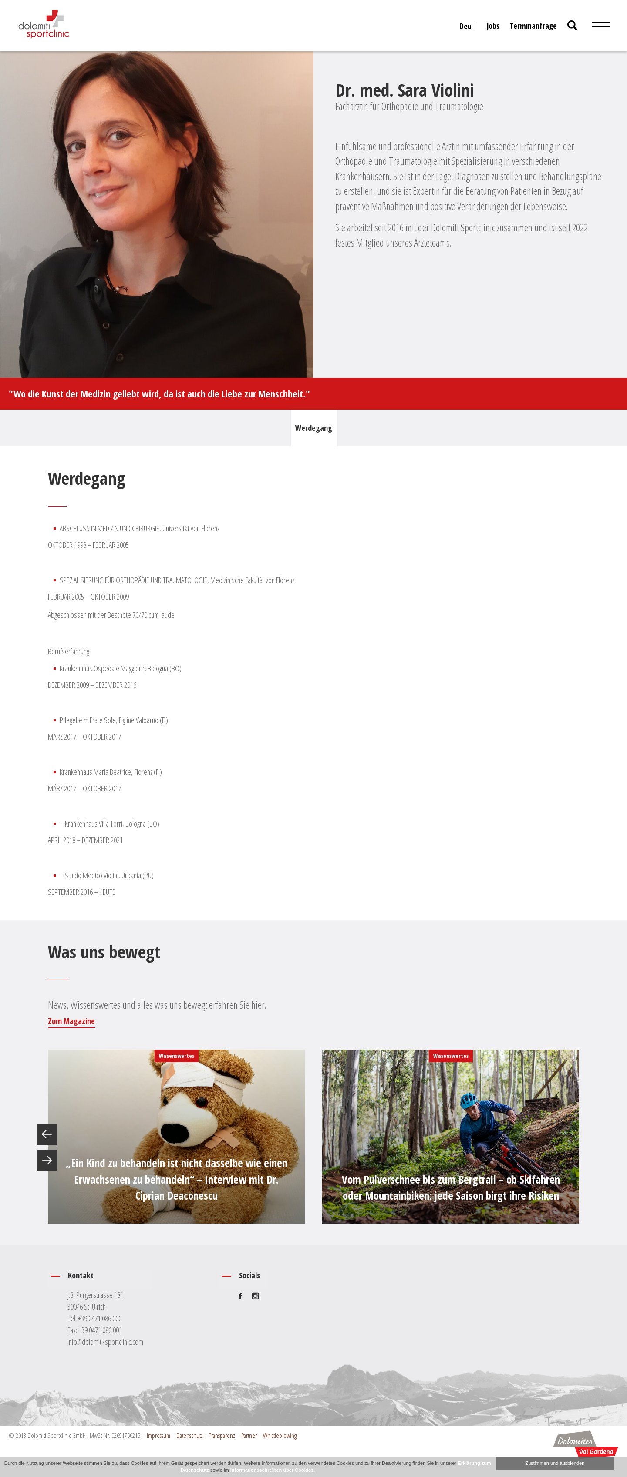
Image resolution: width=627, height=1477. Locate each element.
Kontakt (81, 1275)
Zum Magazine (71, 1021)
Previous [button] (47, 1134)
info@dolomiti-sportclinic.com (105, 1342)
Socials (249, 1275)
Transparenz (222, 1435)
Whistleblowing (280, 1435)
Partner (249, 1435)
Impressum (158, 1435)
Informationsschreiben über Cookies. (272, 1470)
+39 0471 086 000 (99, 1318)
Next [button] (47, 1160)
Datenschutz (189, 1435)
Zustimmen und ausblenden (555, 1463)
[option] (176, 1137)
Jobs (493, 26)
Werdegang (313, 428)
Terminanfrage (533, 26)
